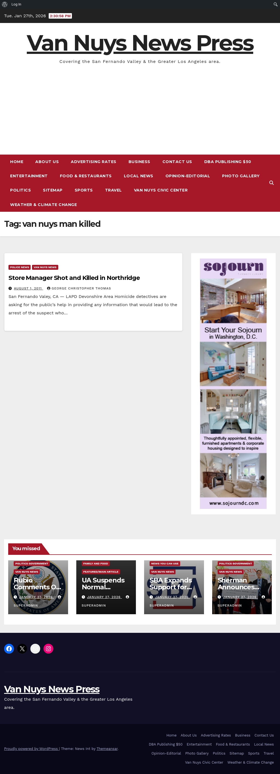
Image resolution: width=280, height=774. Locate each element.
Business (139, 161)
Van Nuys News (45, 267)
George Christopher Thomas (79, 288)
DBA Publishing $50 (227, 161)
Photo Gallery (241, 175)
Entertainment (29, 175)
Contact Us (177, 161)
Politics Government (31, 563)
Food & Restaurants (86, 175)
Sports (84, 190)
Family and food (95, 563)
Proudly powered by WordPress (31, 749)
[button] (271, 182)
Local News (138, 175)
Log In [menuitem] (16, 4)
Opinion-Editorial (187, 175)
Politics (20, 190)
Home (16, 161)
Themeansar (107, 749)
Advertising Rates (93, 161)
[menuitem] (5, 4)
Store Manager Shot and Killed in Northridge (74, 278)
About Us (47, 161)
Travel (113, 190)
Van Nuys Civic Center (161, 190)
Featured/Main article (100, 571)
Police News (19, 267)
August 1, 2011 (28, 288)
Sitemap (53, 190)
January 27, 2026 (36, 597)
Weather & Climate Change (43, 204)
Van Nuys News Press (140, 43)
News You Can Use (165, 563)
